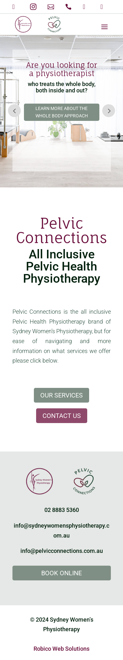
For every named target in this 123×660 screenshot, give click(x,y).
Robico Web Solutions (61, 648)
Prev (14, 110)
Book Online (61, 573)
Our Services (61, 395)
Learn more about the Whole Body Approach (61, 112)
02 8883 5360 (61, 510)
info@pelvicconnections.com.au (61, 550)
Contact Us (61, 416)
